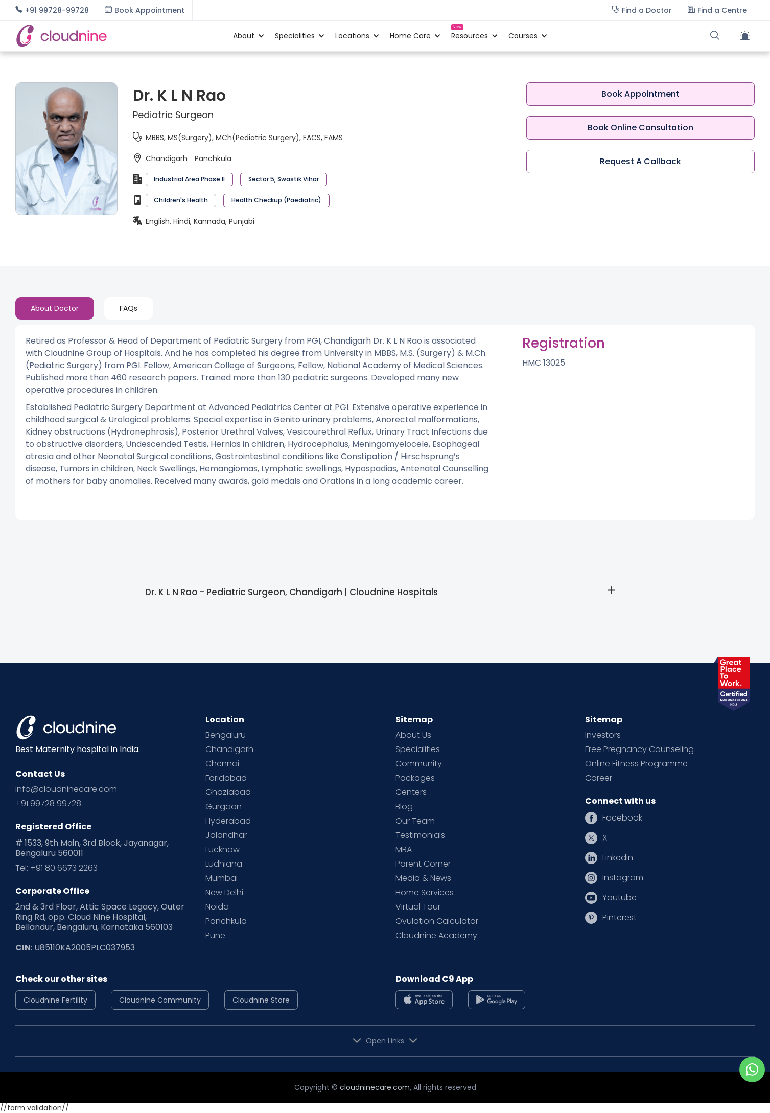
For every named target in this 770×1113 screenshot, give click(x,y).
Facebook (622, 818)
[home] (118, 36)
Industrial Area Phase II (189, 179)
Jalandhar (226, 835)
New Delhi (224, 892)
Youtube (619, 897)
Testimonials (420, 835)
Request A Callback (640, 161)
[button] (244, 35)
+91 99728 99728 (48, 803)
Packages (415, 778)
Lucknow (222, 849)
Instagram (622, 877)
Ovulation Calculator (436, 921)
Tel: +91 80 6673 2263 (56, 868)
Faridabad (226, 778)
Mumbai (221, 878)
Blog (404, 806)
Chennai (222, 763)
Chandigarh (229, 749)
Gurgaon (223, 806)
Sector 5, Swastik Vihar (283, 179)
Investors (603, 735)
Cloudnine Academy (436, 935)
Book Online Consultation (640, 127)
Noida (217, 907)
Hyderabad (228, 821)
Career (598, 778)
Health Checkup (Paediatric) (276, 200)
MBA (403, 849)
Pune (215, 935)
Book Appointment (640, 94)
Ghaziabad (228, 792)
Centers (411, 792)
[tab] (54, 308)
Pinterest (619, 917)
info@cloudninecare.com (66, 789)
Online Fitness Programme (636, 763)
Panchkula (226, 921)
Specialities (417, 749)
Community (418, 763)
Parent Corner (423, 864)
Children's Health (181, 200)
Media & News (423, 878)
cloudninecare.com (375, 1087)
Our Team (415, 821)
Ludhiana (223, 864)
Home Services (424, 892)
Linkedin (617, 857)
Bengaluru (225, 735)
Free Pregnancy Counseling (639, 749)
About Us (413, 735)
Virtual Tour (417, 907)
